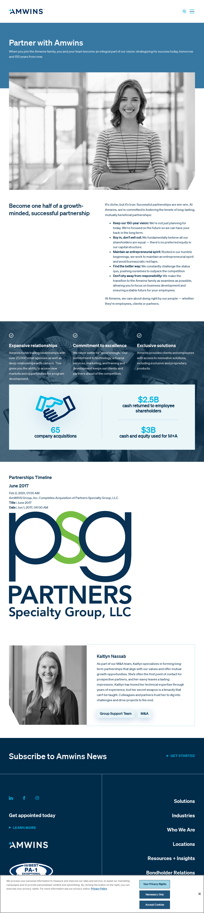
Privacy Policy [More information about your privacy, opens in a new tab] (99, 888)
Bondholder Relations (170, 873)
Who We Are (181, 831)
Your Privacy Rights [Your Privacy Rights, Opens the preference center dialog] (154, 884)
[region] (102, 894)
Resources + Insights (171, 859)
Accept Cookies (154, 904)
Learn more (24, 829)
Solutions (184, 802)
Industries (183, 816)
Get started (183, 757)
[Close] (199, 893)
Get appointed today (32, 816)
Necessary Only (155, 894)
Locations (184, 845)
